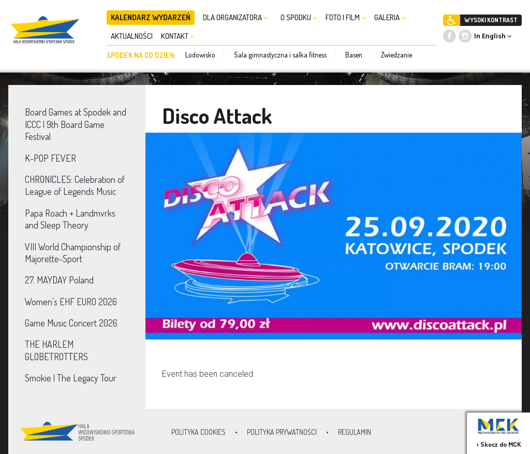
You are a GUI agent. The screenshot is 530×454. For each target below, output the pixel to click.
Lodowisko (200, 54)
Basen (353, 54)
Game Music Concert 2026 (71, 323)
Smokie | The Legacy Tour (70, 378)
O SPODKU (299, 17)
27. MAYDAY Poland (59, 280)
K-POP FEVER (50, 158)
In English (490, 36)
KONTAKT (178, 36)
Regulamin (354, 432)
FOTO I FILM (346, 17)
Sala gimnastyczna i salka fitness (280, 54)
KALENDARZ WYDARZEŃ (150, 17)
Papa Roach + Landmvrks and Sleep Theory (70, 219)
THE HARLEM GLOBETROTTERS (56, 350)
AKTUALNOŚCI (132, 36)
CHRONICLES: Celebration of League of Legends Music (75, 185)
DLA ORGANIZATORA (235, 17)
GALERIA (390, 17)
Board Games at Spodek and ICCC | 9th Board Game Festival (75, 124)
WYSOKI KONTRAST (491, 20)
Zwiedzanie (396, 54)
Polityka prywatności (282, 432)
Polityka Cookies (198, 432)
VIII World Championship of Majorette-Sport (73, 252)
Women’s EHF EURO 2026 (71, 301)
